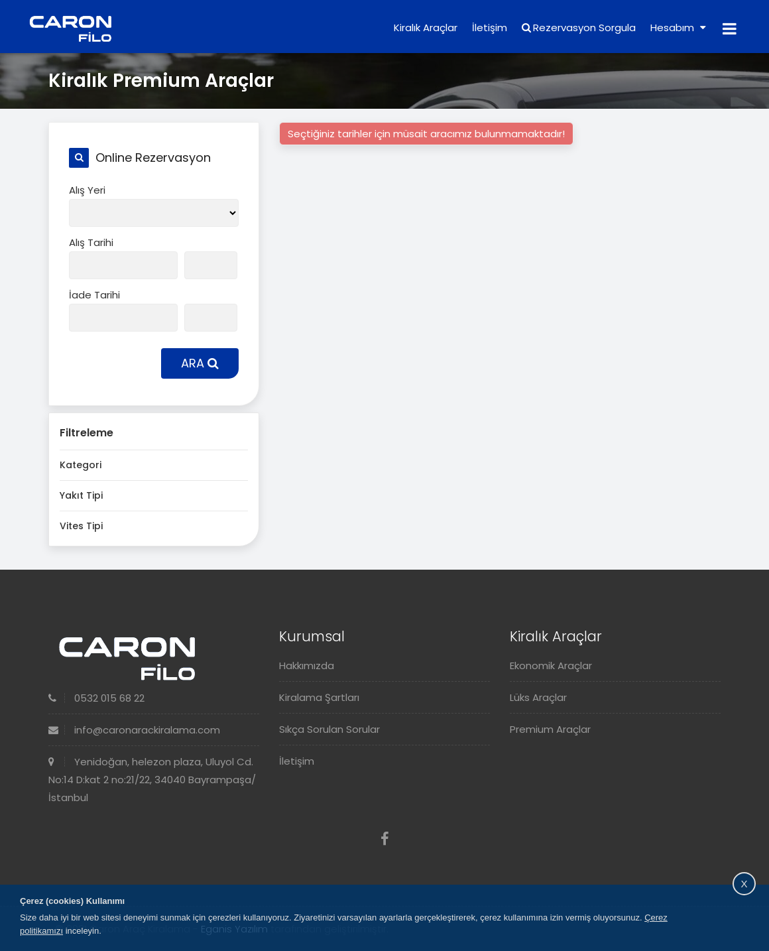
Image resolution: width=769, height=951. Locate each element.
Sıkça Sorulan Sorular (329, 729)
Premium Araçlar (550, 729)
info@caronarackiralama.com (134, 730)
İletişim (489, 27)
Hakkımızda (306, 665)
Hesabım (678, 27)
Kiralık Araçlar (425, 27)
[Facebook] (384, 839)
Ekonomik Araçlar (551, 665)
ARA (200, 363)
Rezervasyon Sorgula (579, 27)
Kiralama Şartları (319, 697)
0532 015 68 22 (96, 698)
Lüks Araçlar (538, 697)
